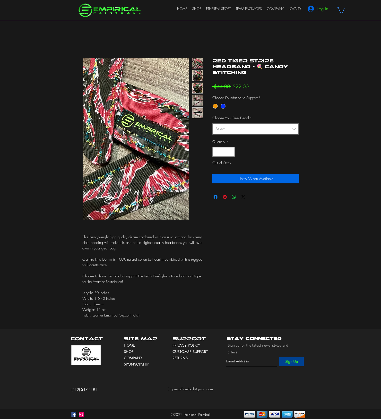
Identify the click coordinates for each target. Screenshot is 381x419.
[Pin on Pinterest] (225, 197)
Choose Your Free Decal (232, 118)
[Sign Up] (291, 361)
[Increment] (231, 151)
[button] (341, 9)
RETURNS (180, 358)
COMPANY (133, 358)
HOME (129, 345)
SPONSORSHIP (136, 364)
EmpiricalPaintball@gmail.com (190, 389)
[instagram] (81, 414)
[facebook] (73, 414)
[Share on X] (243, 197)
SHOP (129, 351)
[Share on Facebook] (215, 197)
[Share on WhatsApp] (234, 197)
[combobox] (255, 129)
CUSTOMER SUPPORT (190, 351)
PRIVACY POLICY (187, 345)
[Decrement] (216, 151)
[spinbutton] (224, 151)
